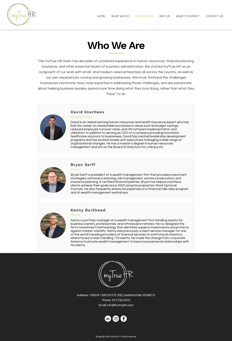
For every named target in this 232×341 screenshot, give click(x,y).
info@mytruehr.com (120, 305)
